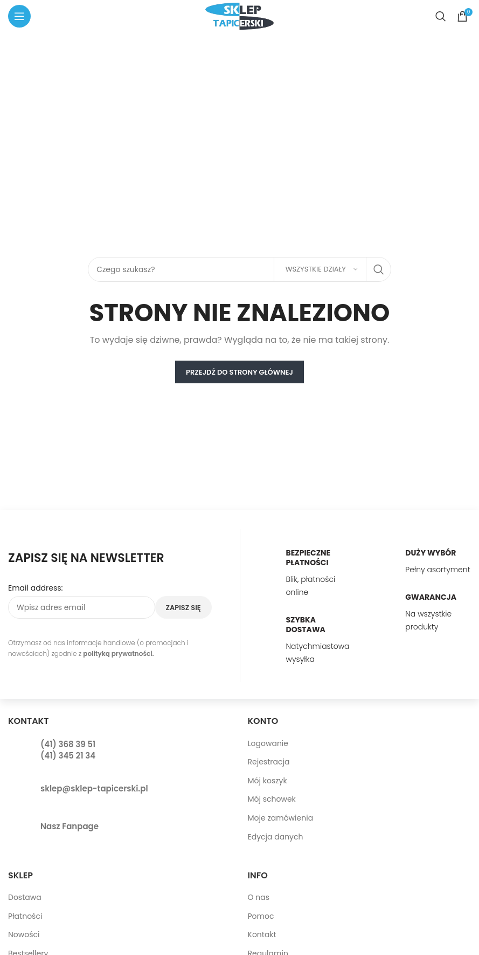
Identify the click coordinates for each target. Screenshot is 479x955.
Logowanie (268, 743)
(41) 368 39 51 (67, 744)
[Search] (441, 16)
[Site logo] (239, 15)
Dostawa (24, 897)
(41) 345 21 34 (67, 755)
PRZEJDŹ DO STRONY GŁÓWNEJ (239, 372)
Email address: (35, 588)
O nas (258, 897)
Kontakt (262, 934)
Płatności (25, 916)
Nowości (24, 934)
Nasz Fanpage (69, 826)
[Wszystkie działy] (320, 269)
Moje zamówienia (281, 817)
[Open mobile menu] (19, 16)
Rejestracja (269, 761)
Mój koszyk (267, 780)
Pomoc (261, 916)
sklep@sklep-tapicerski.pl (94, 788)
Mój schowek (272, 799)
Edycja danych (275, 836)
